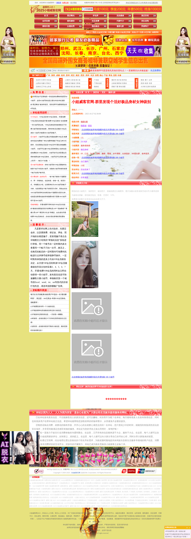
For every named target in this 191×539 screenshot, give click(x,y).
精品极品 (95, 26)
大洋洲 (143, 87)
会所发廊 (46, 21)
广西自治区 (98, 83)
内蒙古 (43, 83)
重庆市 (114, 80)
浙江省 (77, 80)
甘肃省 (124, 83)
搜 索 (86, 70)
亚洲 (142, 83)
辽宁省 (43, 87)
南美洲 (153, 87)
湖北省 (72, 87)
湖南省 (67, 87)
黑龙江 (48, 83)
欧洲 (146, 83)
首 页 (46, 16)
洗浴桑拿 (120, 16)
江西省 (77, 83)
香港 (142, 80)
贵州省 (124, 80)
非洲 (150, 83)
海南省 (96, 87)
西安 (103, 92)
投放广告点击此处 (95, 510)
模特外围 (46, 26)
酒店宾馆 (145, 16)
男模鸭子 (145, 26)
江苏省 (72, 80)
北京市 (38, 80)
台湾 (150, 80)
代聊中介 (120, 21)
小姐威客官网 (75, 473)
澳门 (146, 80)
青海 (120, 87)
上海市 (67, 80)
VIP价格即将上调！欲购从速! (175, 531)
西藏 (113, 87)
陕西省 (119, 83)
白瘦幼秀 (71, 26)
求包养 (95, 16)
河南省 (77, 87)
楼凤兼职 (71, 21)
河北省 (48, 80)
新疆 (123, 87)
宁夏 (116, 87)
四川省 (119, 80)
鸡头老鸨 (145, 21)
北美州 (148, 87)
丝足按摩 (95, 21)
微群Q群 (120, 26)
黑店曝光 (71, 16)
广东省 (96, 80)
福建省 (67, 83)
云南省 (114, 83)
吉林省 (38, 87)
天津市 (43, 80)
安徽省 (72, 83)
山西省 (38, 83)
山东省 (48, 87)
